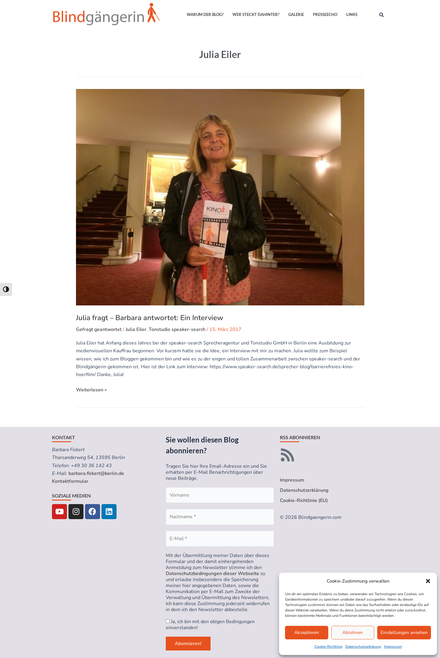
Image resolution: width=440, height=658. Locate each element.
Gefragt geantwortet (99, 329)
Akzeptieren (306, 632)
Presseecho (325, 14)
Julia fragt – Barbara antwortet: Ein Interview (149, 318)
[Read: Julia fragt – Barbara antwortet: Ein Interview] (220, 197)
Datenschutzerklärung (363, 646)
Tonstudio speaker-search (178, 329)
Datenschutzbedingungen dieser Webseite (212, 573)
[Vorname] (220, 495)
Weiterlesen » (91, 389)
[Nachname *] (220, 517)
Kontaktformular (70, 481)
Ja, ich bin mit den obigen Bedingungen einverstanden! (210, 625)
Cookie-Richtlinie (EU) (304, 500)
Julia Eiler (136, 329)
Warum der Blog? (205, 14)
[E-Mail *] (220, 538)
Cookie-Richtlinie (328, 646)
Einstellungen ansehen (404, 632)
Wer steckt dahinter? (255, 14)
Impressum (393, 646)
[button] (428, 581)
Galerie (296, 14)
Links (351, 14)
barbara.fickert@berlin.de (96, 473)
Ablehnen (352, 632)
